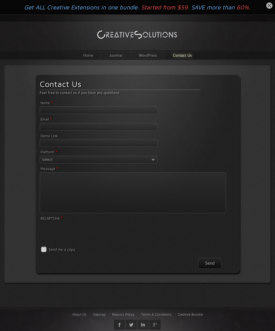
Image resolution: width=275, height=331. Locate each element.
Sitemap (99, 314)
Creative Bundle (190, 314)
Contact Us (182, 55)
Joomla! (116, 55)
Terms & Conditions (156, 314)
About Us (79, 314)
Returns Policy (123, 314)
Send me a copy (62, 249)
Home (88, 55)
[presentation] (80, 232)
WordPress (148, 55)
